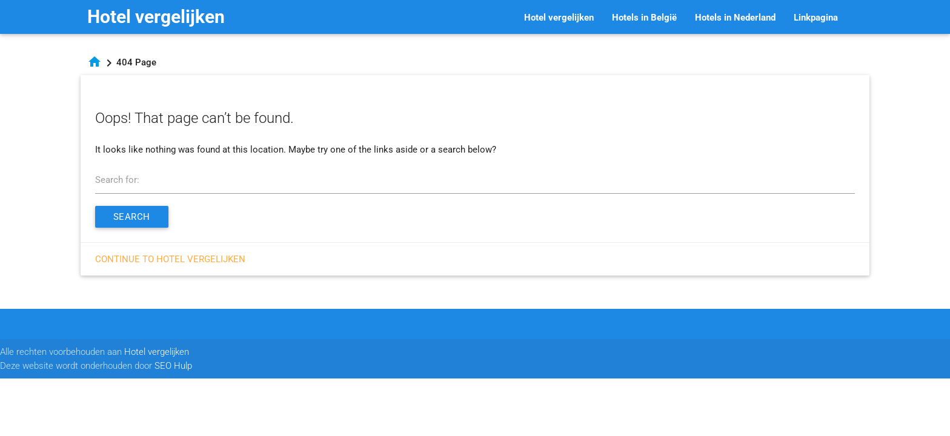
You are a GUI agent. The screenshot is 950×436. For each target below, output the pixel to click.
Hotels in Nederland (735, 17)
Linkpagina (816, 17)
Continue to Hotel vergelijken (170, 259)
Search (131, 216)
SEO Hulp (173, 365)
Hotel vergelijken (156, 16)
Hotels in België (644, 17)
